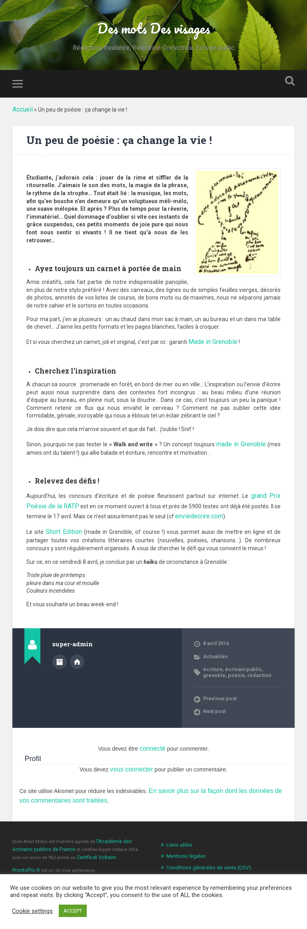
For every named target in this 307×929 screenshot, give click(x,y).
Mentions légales (183, 836)
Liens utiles (178, 826)
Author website (77, 649)
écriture (212, 656)
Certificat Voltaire (83, 836)
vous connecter (132, 754)
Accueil (21, 110)
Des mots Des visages (153, 28)
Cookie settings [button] (32, 911)
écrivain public (239, 656)
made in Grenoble (242, 441)
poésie (211, 661)
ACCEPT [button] (73, 911)
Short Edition (62, 519)
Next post (214, 697)
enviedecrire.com (175, 506)
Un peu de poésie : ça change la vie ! (123, 140)
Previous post (219, 684)
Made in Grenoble (210, 341)
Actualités (214, 643)
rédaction (232, 661)
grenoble (269, 656)
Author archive (59, 649)
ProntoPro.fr (25, 848)
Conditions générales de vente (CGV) (204, 847)
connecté (152, 734)
